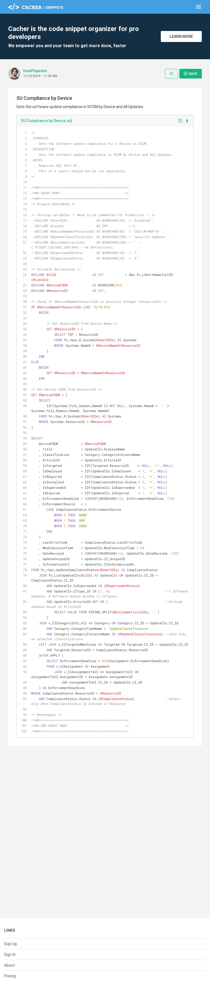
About (9, 965)
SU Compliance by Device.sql (46, 120)
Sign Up (10, 943)
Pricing (10, 975)
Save (190, 73)
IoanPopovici (35, 70)
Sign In (10, 954)
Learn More (181, 36)
